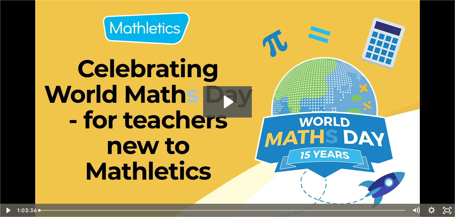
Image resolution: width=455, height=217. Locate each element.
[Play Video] (8, 210)
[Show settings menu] (431, 210)
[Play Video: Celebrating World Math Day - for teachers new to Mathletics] (227, 102)
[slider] (222, 210)
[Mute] (416, 210)
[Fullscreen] (447, 210)
